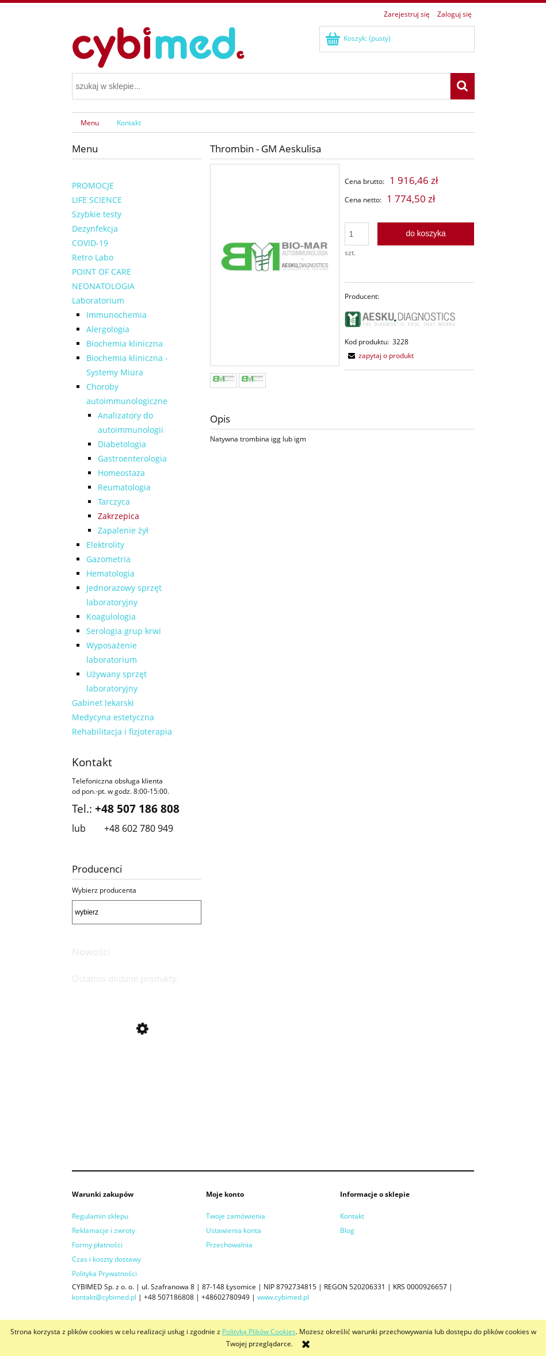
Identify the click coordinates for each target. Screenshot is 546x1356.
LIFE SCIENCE (97, 199)
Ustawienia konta (233, 1230)
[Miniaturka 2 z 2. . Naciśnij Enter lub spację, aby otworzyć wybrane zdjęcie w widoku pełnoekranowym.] (252, 380)
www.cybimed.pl (283, 1297)
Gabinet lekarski (103, 702)
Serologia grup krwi (123, 630)
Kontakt (352, 1216)
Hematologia (110, 573)
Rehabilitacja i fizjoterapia (122, 731)
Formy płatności (97, 1245)
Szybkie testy (96, 214)
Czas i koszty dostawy (106, 1259)
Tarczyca (114, 501)
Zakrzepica (118, 515)
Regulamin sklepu (100, 1216)
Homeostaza (121, 472)
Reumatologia (124, 487)
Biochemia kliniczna (124, 343)
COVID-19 (90, 242)
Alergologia (107, 329)
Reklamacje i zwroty (103, 1230)
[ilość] (357, 233)
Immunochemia (116, 314)
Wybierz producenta (104, 890)
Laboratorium (98, 300)
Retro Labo (92, 257)
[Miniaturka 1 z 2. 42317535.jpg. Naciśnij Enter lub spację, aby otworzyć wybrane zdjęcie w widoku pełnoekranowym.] (223, 380)
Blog (347, 1230)
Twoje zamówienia (235, 1216)
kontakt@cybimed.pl (104, 1297)
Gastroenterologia (132, 458)
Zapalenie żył (123, 530)
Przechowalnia (229, 1245)
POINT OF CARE (101, 271)
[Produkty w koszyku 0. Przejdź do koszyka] (359, 38)
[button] (379, 355)
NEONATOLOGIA (103, 286)
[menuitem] (90, 122)
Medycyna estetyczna (113, 717)
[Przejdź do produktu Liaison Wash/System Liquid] (136, 1107)
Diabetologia (122, 444)
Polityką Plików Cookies (259, 1331)
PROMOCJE (93, 185)
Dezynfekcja (95, 228)
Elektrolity (105, 544)
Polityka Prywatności (104, 1273)
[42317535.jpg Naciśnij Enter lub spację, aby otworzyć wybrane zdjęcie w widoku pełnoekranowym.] (275, 265)
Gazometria (108, 559)
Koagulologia (111, 616)
